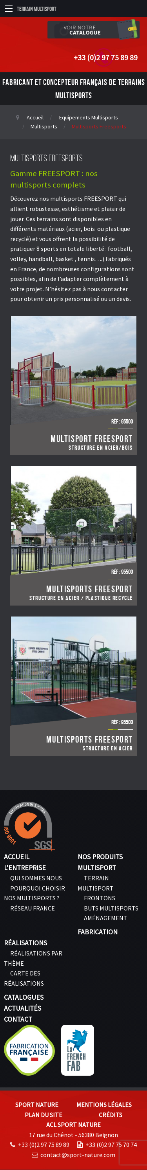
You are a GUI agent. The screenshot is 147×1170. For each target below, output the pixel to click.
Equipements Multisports (88, 117)
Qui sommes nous (36, 878)
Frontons (99, 898)
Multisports (44, 126)
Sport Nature (36, 1105)
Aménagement (105, 918)
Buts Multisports (111, 908)
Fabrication (98, 932)
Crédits (110, 1115)
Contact (18, 1019)
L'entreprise (25, 868)
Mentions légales (104, 1105)
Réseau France (32, 908)
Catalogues (24, 997)
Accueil (35, 117)
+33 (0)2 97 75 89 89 (106, 57)
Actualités (22, 1008)
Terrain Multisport (36, 8)
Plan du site (43, 1115)
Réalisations (25, 943)
